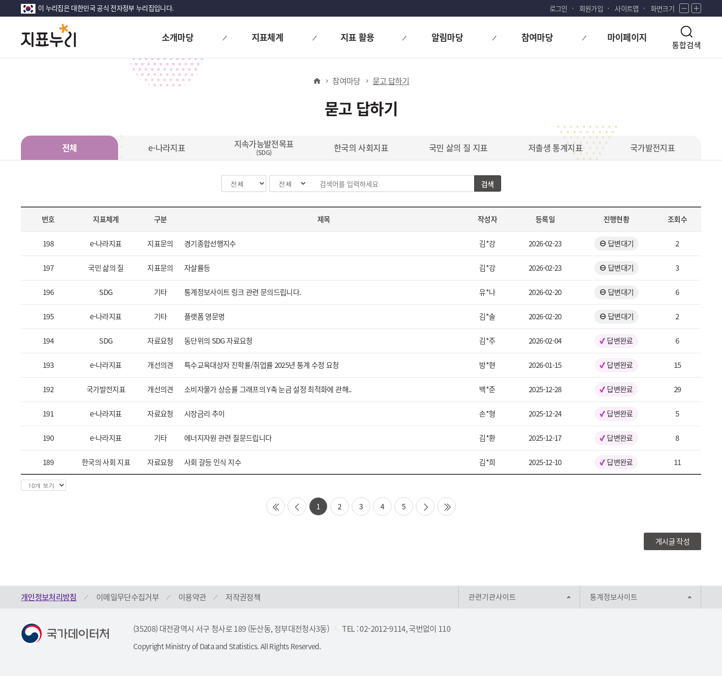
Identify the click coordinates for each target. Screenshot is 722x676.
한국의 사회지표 (361, 147)
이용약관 (192, 597)
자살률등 (197, 267)
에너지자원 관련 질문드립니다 (228, 438)
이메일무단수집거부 (127, 597)
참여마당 (346, 80)
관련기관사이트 (492, 596)
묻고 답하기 (391, 80)
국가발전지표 (652, 147)
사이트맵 (626, 8)
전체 (69, 147)
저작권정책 (242, 597)
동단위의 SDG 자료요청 (218, 340)
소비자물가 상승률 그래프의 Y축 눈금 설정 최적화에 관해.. (268, 389)
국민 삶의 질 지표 (458, 147)
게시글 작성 (672, 541)
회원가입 (591, 8)
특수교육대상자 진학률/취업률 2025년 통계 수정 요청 (261, 365)
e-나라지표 (166, 147)
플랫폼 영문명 (204, 316)
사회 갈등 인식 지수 (212, 462)
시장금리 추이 (204, 413)
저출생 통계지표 (555, 147)
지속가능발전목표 (264, 147)
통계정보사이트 (613, 596)
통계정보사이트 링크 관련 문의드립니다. (242, 292)
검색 (487, 184)
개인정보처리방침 (49, 597)
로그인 (558, 8)
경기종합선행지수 (210, 243)
